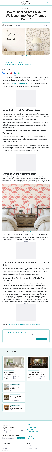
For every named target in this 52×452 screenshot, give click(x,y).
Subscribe (21, 438)
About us (4, 448)
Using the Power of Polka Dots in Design (12, 62)
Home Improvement (32, 432)
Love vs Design (28, 55)
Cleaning (29, 436)
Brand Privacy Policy (32, 446)
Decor (29, 425)
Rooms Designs (31, 427)
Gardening (30, 429)
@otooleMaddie (28, 231)
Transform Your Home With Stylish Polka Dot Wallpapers (17, 64)
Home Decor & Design (26, 8)
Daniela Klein (9, 25)
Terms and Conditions (32, 448)
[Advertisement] (26, 98)
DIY (28, 434)
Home (4, 446)
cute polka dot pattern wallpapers (20, 83)
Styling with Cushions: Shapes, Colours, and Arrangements (24, 324)
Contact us (5, 450)
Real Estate (30, 438)
